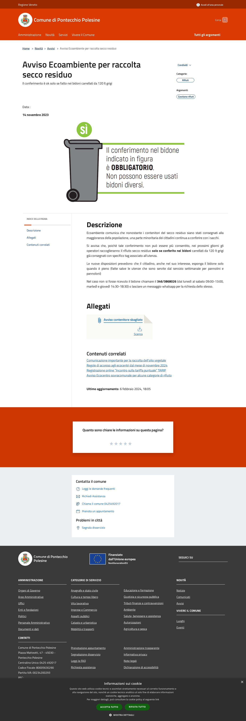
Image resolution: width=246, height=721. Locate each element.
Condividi (185, 65)
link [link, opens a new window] (157, 699)
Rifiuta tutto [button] (137, 706)
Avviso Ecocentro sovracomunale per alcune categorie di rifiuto (129, 375)
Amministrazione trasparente (141, 648)
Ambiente (129, 609)
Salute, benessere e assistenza (142, 616)
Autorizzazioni (132, 622)
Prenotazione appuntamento (88, 648)
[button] (123, 715)
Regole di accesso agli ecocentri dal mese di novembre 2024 (127, 365)
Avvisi (51, 48)
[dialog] (123, 699)
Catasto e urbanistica (84, 622)
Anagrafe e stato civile (84, 590)
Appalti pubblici (80, 616)
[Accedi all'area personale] (210, 5)
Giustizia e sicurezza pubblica (141, 597)
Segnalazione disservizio (85, 654)
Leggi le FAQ (78, 661)
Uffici (21, 603)
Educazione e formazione (139, 590)
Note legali (130, 661)
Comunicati (183, 597)
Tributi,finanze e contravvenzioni (143, 603)
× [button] (242, 682)
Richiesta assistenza (83, 667)
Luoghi (180, 621)
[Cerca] (223, 20)
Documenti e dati (28, 629)
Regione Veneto (27, 5)
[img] (63, 218)
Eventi (180, 627)
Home (26, 48)
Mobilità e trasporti (82, 629)
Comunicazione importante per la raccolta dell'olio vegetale (126, 360)
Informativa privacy (135, 654)
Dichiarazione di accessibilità (141, 667)
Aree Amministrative (30, 597)
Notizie (180, 590)
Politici (22, 616)
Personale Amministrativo (34, 622)
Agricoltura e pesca (135, 629)
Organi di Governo (29, 590)
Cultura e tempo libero (84, 597)
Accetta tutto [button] (109, 706)
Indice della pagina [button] (37, 219)
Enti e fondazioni (28, 610)
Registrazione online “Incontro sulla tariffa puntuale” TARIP (126, 370)
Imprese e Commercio (84, 610)
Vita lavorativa (80, 603)
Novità (39, 48)
